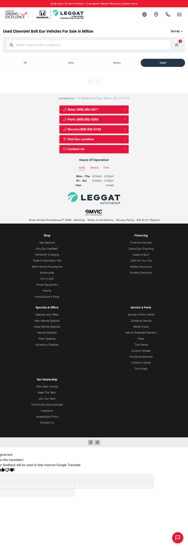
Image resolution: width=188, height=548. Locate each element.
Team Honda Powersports (47, 266)
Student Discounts (141, 272)
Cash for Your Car (141, 260)
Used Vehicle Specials (47, 326)
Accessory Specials (47, 344)
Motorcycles (47, 272)
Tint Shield (141, 368)
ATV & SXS (47, 278)
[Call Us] (167, 14)
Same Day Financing (141, 248)
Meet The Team (47, 392)
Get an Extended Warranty (141, 332)
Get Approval (47, 242)
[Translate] (144, 14)
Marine (47, 290)
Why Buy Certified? (47, 248)
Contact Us (74, 149)
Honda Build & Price (47, 296)
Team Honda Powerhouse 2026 (50, 220)
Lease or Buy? (141, 254)
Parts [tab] (106, 167)
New (71, 62)
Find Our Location (78, 139)
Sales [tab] (82, 167)
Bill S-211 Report (148, 220)
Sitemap (79, 220)
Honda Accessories (141, 356)
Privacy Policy (125, 220)
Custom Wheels (141, 350)
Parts (141, 338)
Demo (117, 62)
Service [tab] (94, 167)
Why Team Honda (47, 386)
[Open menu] (179, 14)
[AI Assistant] (177, 537)
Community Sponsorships (47, 404)
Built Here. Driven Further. (94, 3)
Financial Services (141, 242)
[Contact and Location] (156, 14)
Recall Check (141, 326)
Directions (47, 410)
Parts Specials (47, 338)
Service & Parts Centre (141, 314)
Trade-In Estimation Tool (47, 260)
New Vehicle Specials (47, 320)
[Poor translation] (9, 470)
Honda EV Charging (47, 254)
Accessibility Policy (47, 416)
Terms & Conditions (100, 220)
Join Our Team (47, 398)
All (25, 62)
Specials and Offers (47, 314)
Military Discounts (141, 266)
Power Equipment (47, 284)
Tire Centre (141, 344)
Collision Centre (141, 362)
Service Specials (47, 332)
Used (163, 62)
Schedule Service (141, 320)
